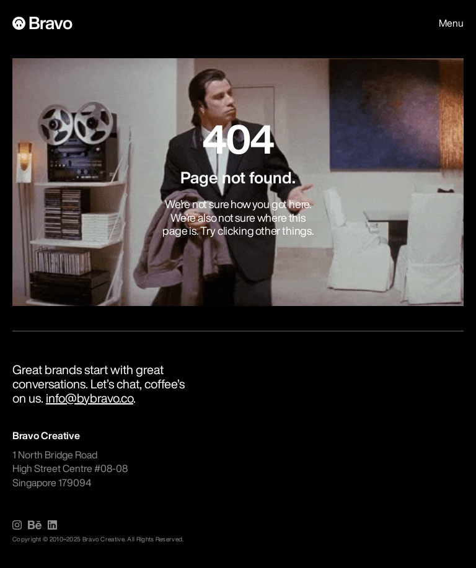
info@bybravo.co (89, 398)
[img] (17, 525)
